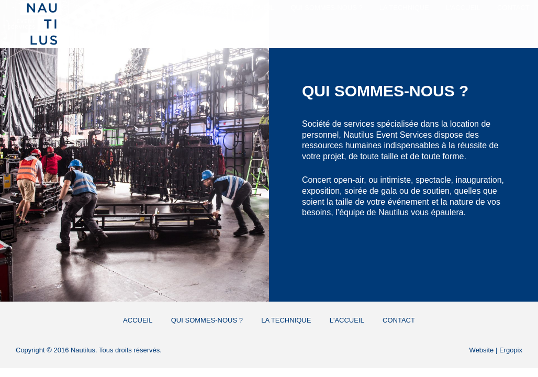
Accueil (251, 17)
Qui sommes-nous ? (319, 17)
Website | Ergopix (495, 350)
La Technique (396, 17)
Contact (505, 17)
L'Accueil (455, 17)
